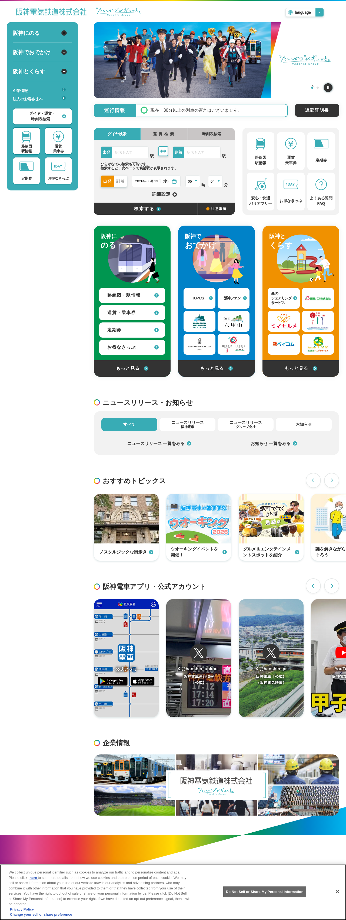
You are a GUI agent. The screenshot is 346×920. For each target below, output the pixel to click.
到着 (120, 181)
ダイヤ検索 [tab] (117, 134)
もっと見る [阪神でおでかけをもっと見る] (216, 368)
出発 (107, 181)
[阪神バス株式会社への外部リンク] (318, 298)
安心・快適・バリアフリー (41, 107)
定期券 (133, 330)
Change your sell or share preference (41, 915)
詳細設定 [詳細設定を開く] (164, 194)
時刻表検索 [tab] (211, 134)
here (33, 878)
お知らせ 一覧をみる (274, 443)
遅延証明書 (317, 110)
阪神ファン (235, 298)
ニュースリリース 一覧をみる (159, 443)
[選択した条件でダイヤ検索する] (146, 209)
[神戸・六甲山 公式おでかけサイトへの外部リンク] (233, 321)
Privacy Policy (22, 910)
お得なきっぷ (133, 347)
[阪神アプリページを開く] (126, 658)
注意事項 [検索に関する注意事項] (216, 209)
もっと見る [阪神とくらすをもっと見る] (301, 368)
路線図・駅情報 (133, 295)
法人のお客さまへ (39, 98)
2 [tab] (318, 88)
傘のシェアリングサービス (284, 298)
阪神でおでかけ (40, 52)
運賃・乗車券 (133, 312)
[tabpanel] (216, 60)
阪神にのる (40, 33)
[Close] (337, 892)
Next (331, 480)
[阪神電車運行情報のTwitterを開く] (198, 658)
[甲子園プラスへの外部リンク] (233, 344)
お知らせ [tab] (304, 424)
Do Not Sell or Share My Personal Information (265, 892)
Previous (313, 480)
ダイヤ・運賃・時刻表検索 (47, 116)
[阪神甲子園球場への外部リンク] (199, 321)
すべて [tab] (129, 424)
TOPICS (202, 298)
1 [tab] (312, 88)
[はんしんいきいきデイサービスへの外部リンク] (318, 344)
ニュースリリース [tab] (187, 424)
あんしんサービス (41, 106)
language (303, 12)
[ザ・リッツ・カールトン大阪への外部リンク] (199, 344)
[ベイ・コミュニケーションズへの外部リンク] (284, 344)
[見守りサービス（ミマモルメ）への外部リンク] (284, 321)
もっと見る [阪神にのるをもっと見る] (132, 368)
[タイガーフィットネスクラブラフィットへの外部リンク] (318, 321)
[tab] (164, 134)
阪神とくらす (40, 71)
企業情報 (39, 90)
